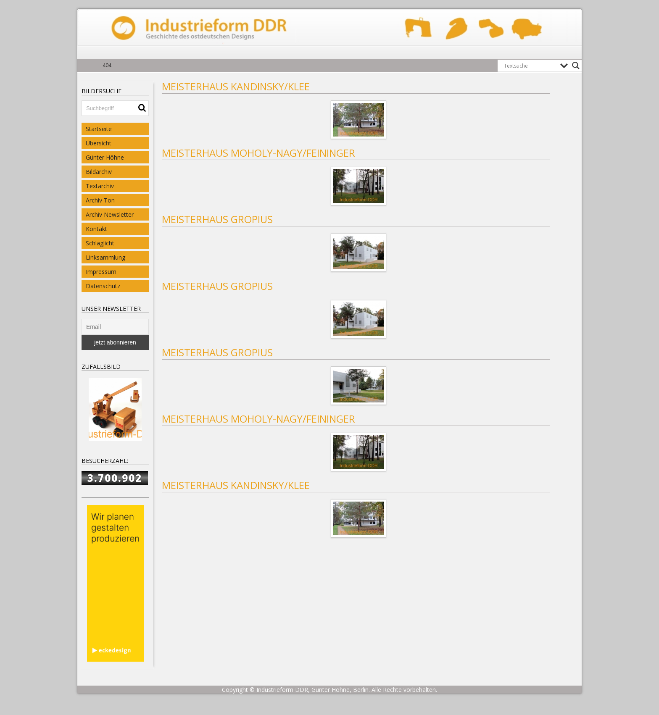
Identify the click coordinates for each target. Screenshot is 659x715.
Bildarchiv (99, 172)
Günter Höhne (105, 157)
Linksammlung (105, 257)
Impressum (101, 272)
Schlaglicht (100, 243)
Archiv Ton (100, 200)
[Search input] (530, 65)
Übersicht (98, 143)
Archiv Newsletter (110, 214)
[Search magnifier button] (576, 65)
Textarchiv (100, 186)
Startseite (99, 129)
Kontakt (96, 229)
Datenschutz (103, 286)
